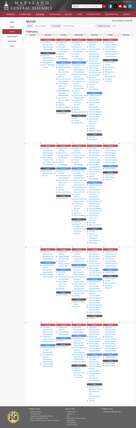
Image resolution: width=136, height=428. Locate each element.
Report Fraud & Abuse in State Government (44, 420)
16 (41, 247)
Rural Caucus (63, 113)
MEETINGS (40, 14)
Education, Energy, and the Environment (64, 49)
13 (103, 143)
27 (103, 322)
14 (119, 143)
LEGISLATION (54, 14)
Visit (68, 416)
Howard (76, 120)
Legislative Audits (127, 2)
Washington (93, 139)
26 (87, 322)
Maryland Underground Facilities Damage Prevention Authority (80, 229)
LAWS (79, 14)
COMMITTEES (25, 14)
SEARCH (126, 14)
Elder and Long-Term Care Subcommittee (64, 93)
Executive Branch (36, 412)
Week (12, 27)
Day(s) (12, 22)
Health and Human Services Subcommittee (95, 63)
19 (87, 247)
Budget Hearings (104, 26)
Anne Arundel (110, 62)
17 (57, 247)
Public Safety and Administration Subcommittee (80, 189)
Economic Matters (95, 112)
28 (119, 322)
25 (72, 322)
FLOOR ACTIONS (94, 14)
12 (87, 143)
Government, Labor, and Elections (63, 86)
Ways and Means (64, 107)
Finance (61, 54)
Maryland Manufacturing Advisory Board (48, 57)
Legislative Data (115, 412)
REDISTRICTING (111, 14)
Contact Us (70, 414)
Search (75, 6)
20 (103, 247)
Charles (107, 65)
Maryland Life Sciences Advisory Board (49, 173)
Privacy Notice (71, 422)
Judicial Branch (35, 414)
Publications (12, 41)
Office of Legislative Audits (39, 418)
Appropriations (63, 65)
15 (26, 247)
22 (26, 322)
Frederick (108, 69)
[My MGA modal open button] (124, 6)
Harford (92, 137)
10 (57, 143)
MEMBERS (10, 14)
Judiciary (61, 105)
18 (72, 247)
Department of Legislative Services (41, 416)
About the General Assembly (76, 418)
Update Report (12, 36)
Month (12, 32)
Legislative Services (115, 2)
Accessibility (71, 420)
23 (41, 322)
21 (119, 247)
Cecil (75, 118)
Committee (56, 26)
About (12, 46)
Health (60, 102)
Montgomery (47, 62)
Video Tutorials (72, 425)
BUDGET (68, 14)
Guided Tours (71, 412)
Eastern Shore (110, 67)
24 (57, 322)
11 (72, 143)
